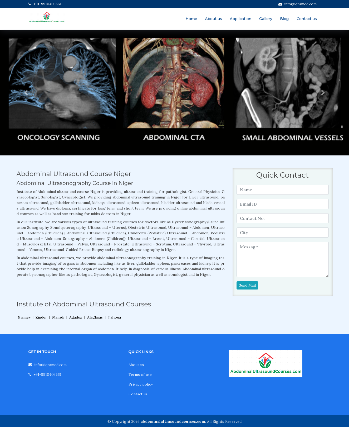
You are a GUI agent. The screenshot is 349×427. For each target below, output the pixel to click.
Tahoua (114, 317)
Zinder (41, 317)
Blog (284, 18)
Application (241, 18)
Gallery (265, 18)
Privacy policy (141, 384)
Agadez (75, 317)
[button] (26, 92)
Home (191, 18)
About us (213, 18)
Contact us (307, 18)
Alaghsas (95, 317)
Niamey (24, 317)
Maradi (58, 317)
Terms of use (140, 374)
